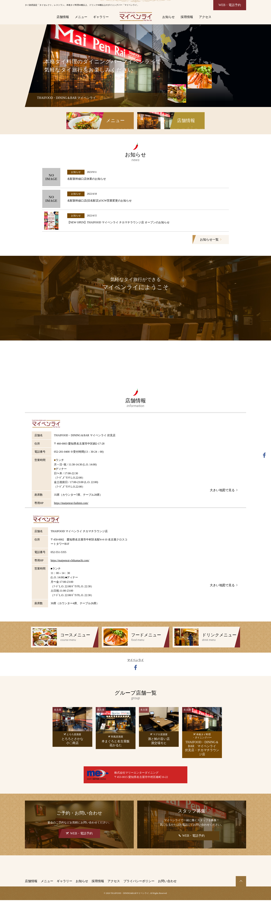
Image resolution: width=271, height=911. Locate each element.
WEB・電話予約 (229, 5)
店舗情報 (63, 17)
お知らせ (168, 17)
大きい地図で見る (223, 501)
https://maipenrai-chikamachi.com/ (70, 571)
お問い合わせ (167, 892)
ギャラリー (101, 17)
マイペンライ (135, 670)
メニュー (81, 17)
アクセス (205, 17)
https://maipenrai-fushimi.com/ (71, 513)
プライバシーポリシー (139, 892)
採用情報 (187, 17)
